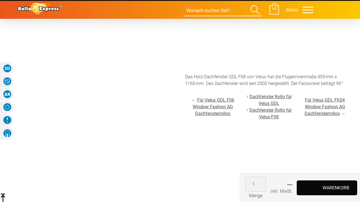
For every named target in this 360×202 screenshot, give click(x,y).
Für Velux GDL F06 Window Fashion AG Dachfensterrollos (213, 106)
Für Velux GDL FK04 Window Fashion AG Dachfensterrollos (325, 106)
